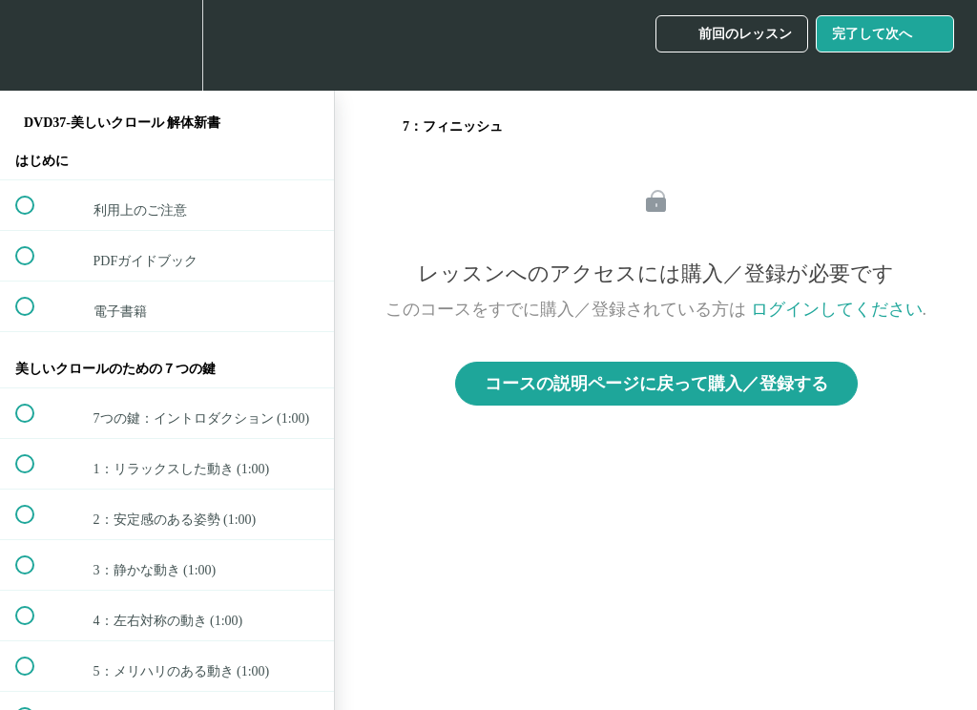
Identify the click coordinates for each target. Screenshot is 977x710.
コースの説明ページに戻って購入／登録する (656, 383)
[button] (35, 45)
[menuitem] (167, 45)
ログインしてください (837, 309)
